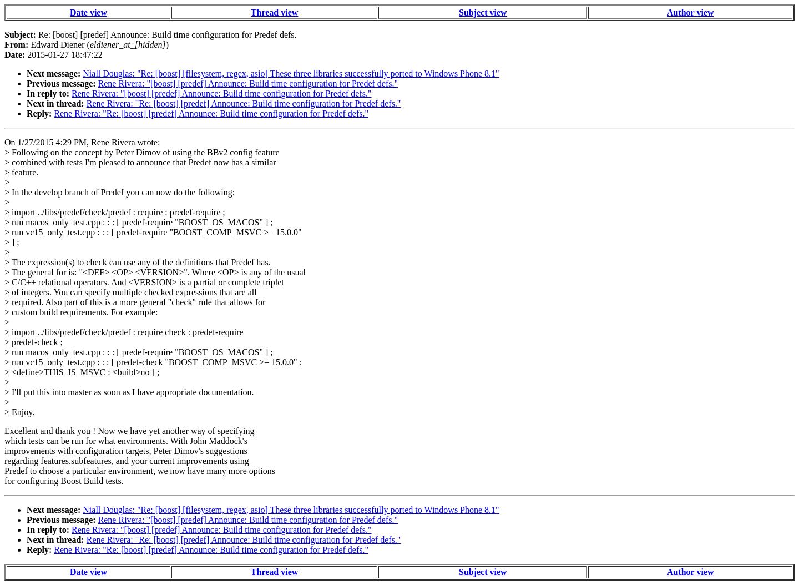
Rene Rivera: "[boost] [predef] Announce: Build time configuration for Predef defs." (248, 83)
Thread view (274, 12)
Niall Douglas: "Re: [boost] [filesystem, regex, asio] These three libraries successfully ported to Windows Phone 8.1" (291, 73)
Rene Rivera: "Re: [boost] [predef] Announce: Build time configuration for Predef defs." (244, 103)
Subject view (483, 12)
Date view (88, 12)
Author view (690, 12)
